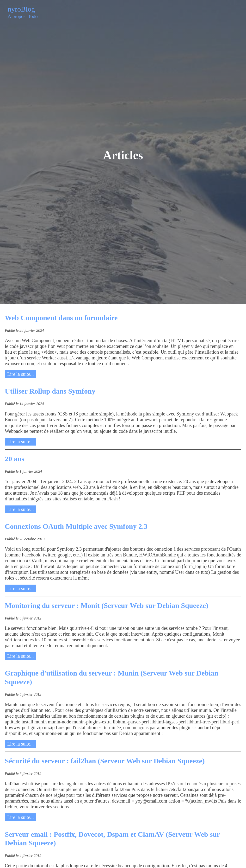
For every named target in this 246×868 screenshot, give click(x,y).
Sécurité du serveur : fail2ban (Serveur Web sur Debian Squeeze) (105, 761)
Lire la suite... (20, 374)
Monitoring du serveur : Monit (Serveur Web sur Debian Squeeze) (106, 605)
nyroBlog (21, 9)
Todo (33, 16)
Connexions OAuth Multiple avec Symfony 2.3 (76, 526)
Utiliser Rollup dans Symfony (50, 391)
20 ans (14, 459)
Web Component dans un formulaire (61, 318)
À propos (16, 16)
